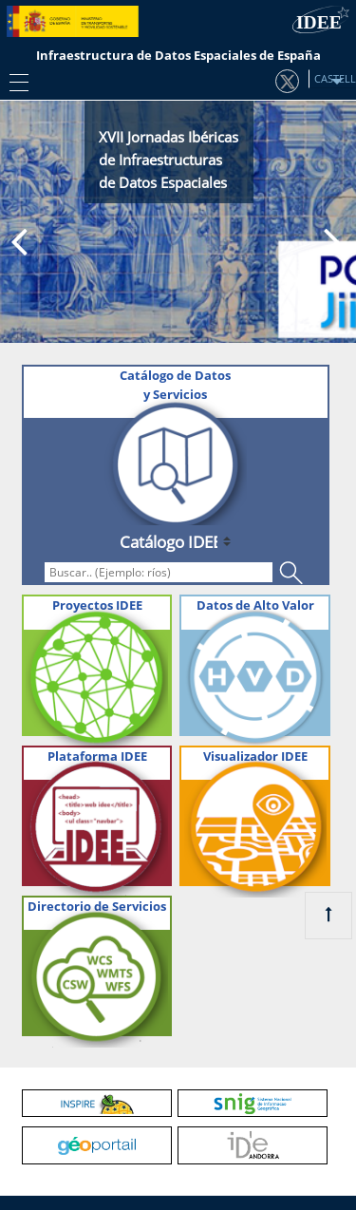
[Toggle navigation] (14, 81)
